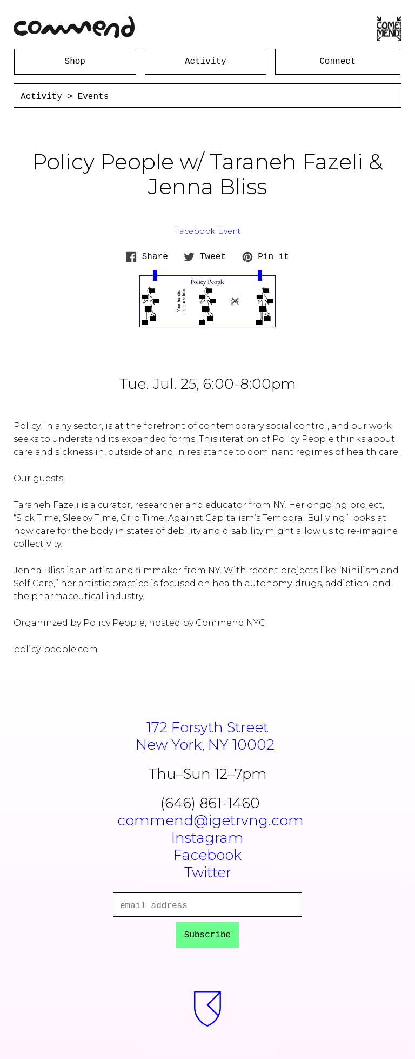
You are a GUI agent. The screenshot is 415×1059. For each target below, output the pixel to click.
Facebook (207, 855)
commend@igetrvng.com (210, 820)
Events (93, 97)
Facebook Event (208, 231)
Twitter (207, 872)
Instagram (207, 837)
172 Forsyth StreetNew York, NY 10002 (208, 736)
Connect (337, 62)
